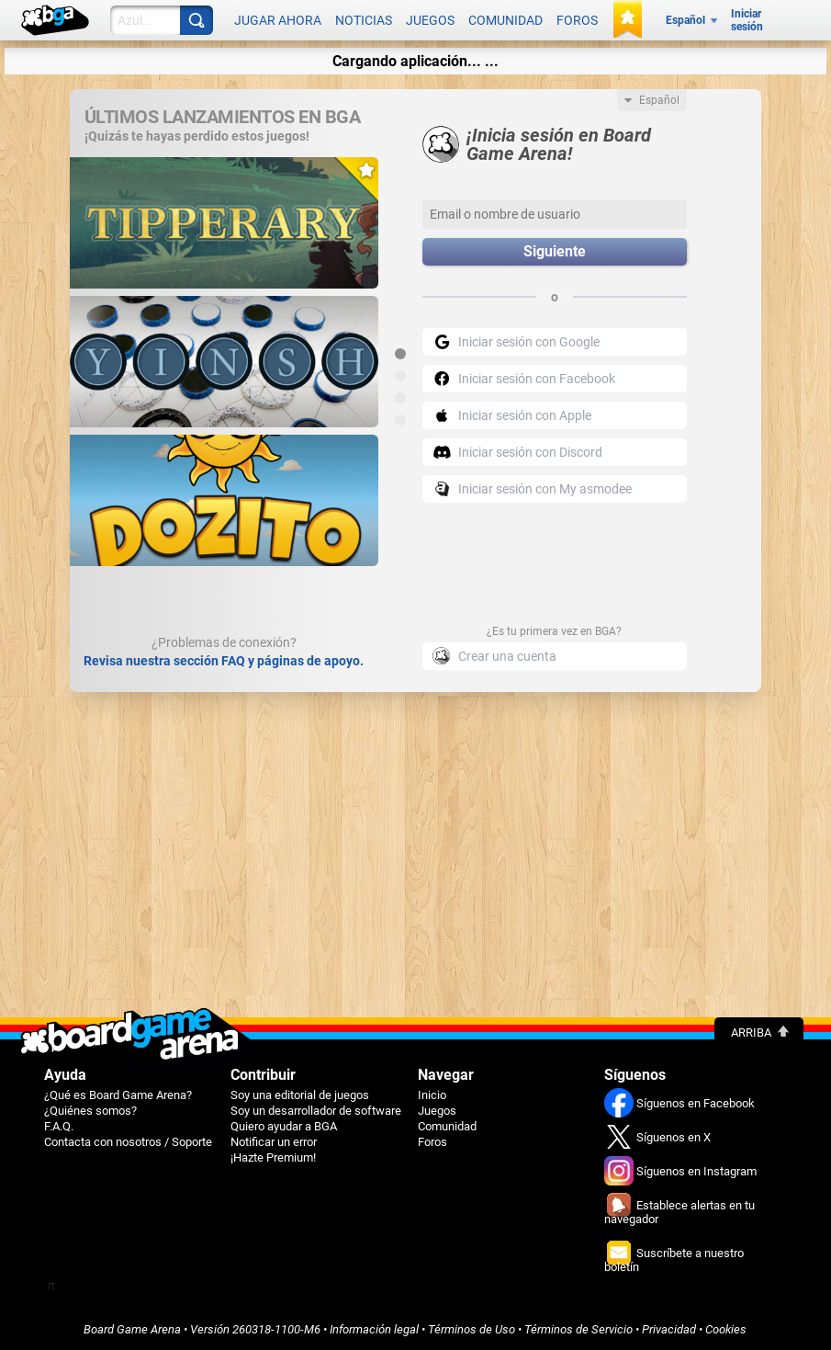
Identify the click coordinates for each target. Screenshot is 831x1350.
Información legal (374, 1328)
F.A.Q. (58, 1125)
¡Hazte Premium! (273, 1156)
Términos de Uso (471, 1328)
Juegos (430, 20)
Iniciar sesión (747, 20)
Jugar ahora (277, 20)
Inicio (432, 1094)
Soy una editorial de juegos (299, 1094)
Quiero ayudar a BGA (283, 1125)
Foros (577, 20)
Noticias (363, 20)
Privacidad (669, 1328)
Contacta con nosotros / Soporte (128, 1141)
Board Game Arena (132, 1328)
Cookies (726, 1328)
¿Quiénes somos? (90, 1110)
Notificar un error (273, 1141)
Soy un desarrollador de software (315, 1110)
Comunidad (505, 20)
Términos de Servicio (578, 1328)
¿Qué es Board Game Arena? (118, 1094)
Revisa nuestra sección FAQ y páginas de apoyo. (224, 659)
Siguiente (554, 251)
